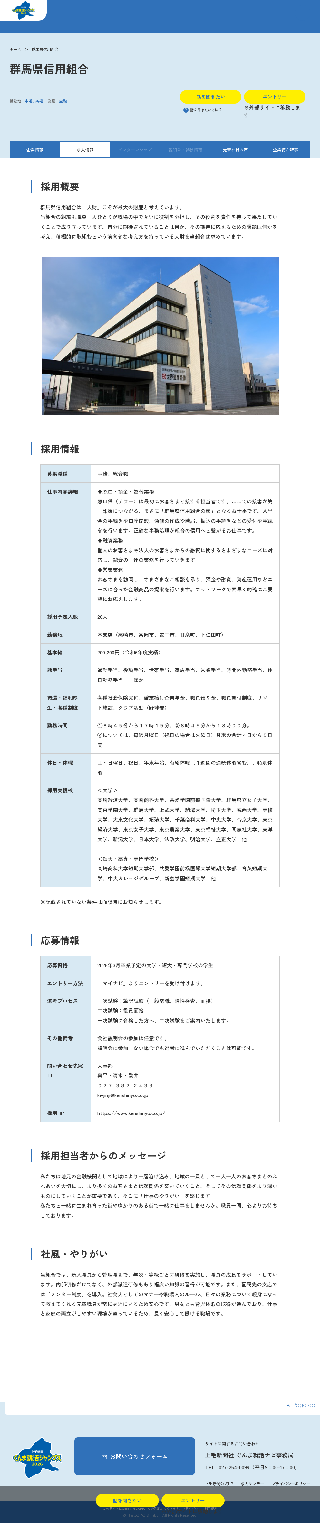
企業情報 (34, 150)
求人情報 (85, 150)
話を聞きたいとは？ (202, 109)
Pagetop (303, 1405)
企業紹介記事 (285, 150)
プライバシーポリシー (291, 1483)
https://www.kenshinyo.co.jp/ (131, 1113)
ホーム (15, 49)
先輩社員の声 (235, 150)
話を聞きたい (210, 96)
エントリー (275, 96)
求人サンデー (252, 1483)
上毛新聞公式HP (219, 1483)
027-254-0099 (234, 1467)
